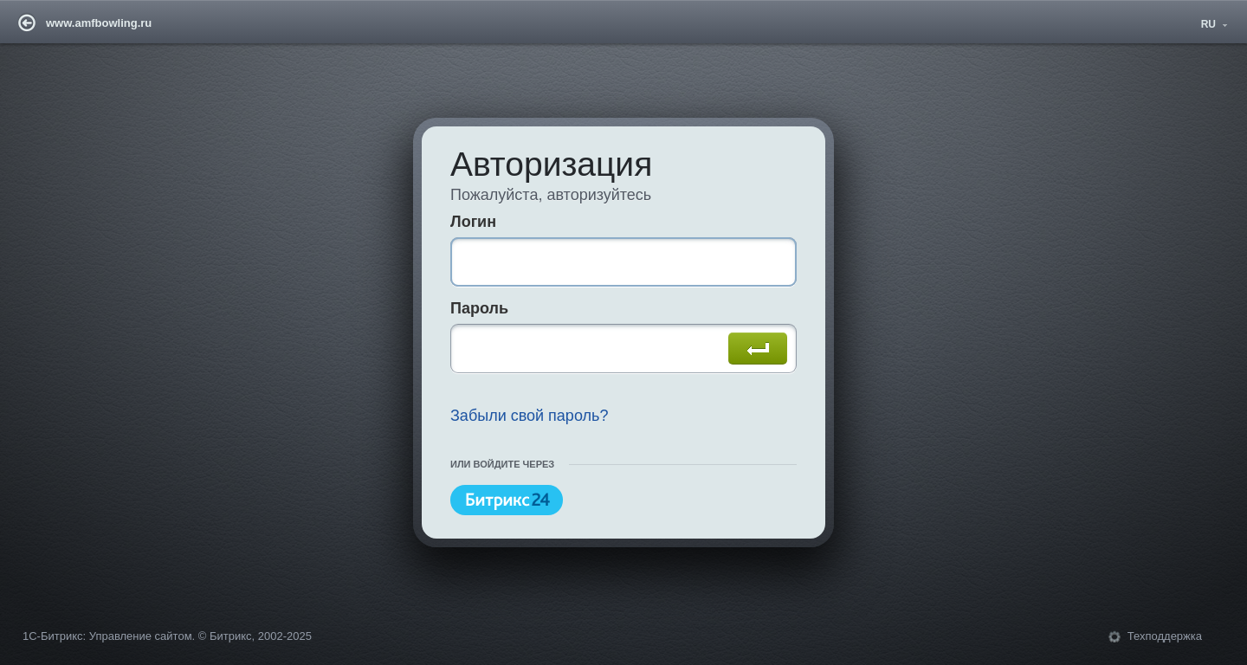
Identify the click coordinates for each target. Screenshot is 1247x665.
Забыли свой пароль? (529, 415)
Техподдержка (1164, 635)
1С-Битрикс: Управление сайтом (107, 635)
